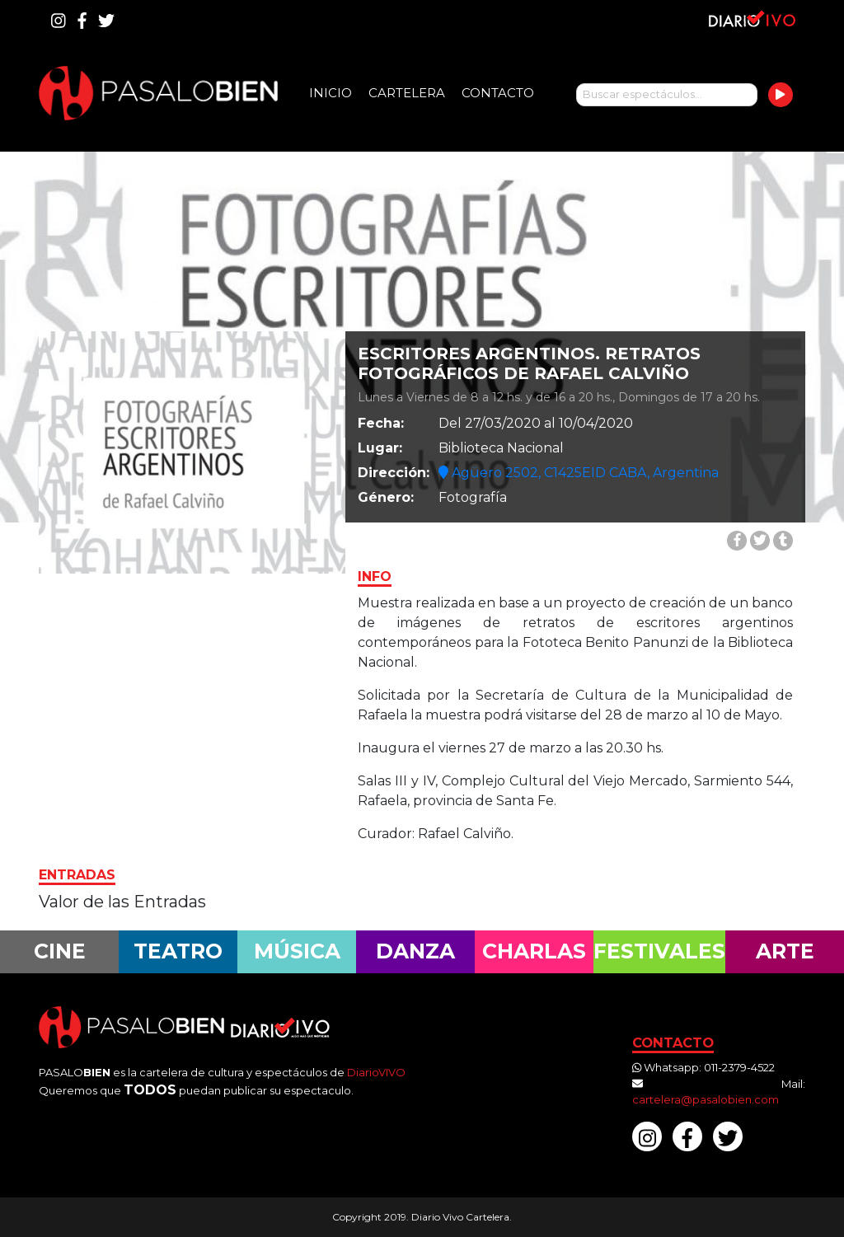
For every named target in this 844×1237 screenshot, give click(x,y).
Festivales (659, 951)
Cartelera (406, 93)
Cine (60, 951)
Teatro (178, 951)
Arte (785, 951)
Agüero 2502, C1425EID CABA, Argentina (578, 472)
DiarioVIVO (376, 1072)
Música (297, 951)
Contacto (498, 93)
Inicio (330, 93)
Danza (415, 951)
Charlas (534, 951)
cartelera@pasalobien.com (705, 1099)
